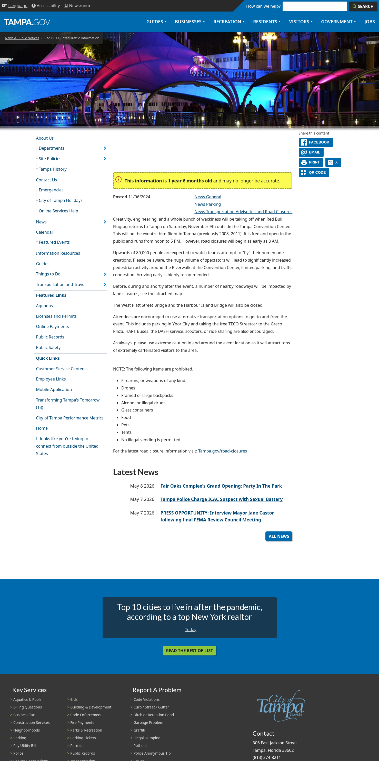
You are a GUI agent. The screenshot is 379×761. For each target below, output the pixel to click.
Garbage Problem (148, 722)
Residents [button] (265, 21)
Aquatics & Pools (27, 699)
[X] (333, 162)
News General (207, 197)
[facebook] (316, 142)
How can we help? (263, 6)
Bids (73, 699)
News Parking (207, 204)
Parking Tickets (83, 737)
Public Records (50, 337)
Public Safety (48, 347)
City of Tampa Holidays (61, 200)
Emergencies (51, 190)
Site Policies (50, 158)
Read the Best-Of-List (189, 650)
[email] (311, 152)
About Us (45, 138)
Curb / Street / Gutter (151, 707)
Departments (51, 148)
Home (42, 428)
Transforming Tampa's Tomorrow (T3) (68, 403)
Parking (19, 737)
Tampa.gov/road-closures (222, 451)
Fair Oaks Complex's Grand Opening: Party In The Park (221, 486)
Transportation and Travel (61, 284)
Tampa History (52, 169)
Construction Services (31, 722)
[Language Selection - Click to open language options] (14, 6)
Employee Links (51, 379)
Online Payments (52, 326)
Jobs (369, 21)
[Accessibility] (45, 6)
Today (190, 629)
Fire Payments (82, 722)
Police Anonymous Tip (152, 753)
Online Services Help (58, 211)
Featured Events (54, 242)
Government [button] (337, 21)
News (41, 222)
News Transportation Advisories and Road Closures (243, 211)
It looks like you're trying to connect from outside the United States (67, 446)
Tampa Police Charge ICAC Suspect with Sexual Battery (222, 499)
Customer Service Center (60, 369)
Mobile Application (54, 389)
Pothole (140, 745)
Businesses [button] (188, 21)
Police (18, 753)
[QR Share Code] (314, 172)
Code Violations (147, 699)
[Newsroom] (77, 6)
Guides (42, 263)
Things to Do (48, 274)
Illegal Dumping (147, 737)
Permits (76, 745)
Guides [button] (154, 21)
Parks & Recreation (86, 730)
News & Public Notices (22, 38)
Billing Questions (27, 707)
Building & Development (90, 707)
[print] (311, 162)
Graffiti (139, 730)
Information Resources (58, 253)
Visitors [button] (299, 21)
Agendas (44, 305)
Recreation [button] (227, 21)
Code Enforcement (86, 714)
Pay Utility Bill (24, 745)
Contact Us (46, 180)
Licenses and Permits (56, 316)
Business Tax (24, 714)
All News (279, 536)
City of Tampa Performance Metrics (70, 418)
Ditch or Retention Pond (154, 714)
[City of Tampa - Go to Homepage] (27, 22)
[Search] (363, 6)
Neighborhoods (26, 730)
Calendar (45, 232)
